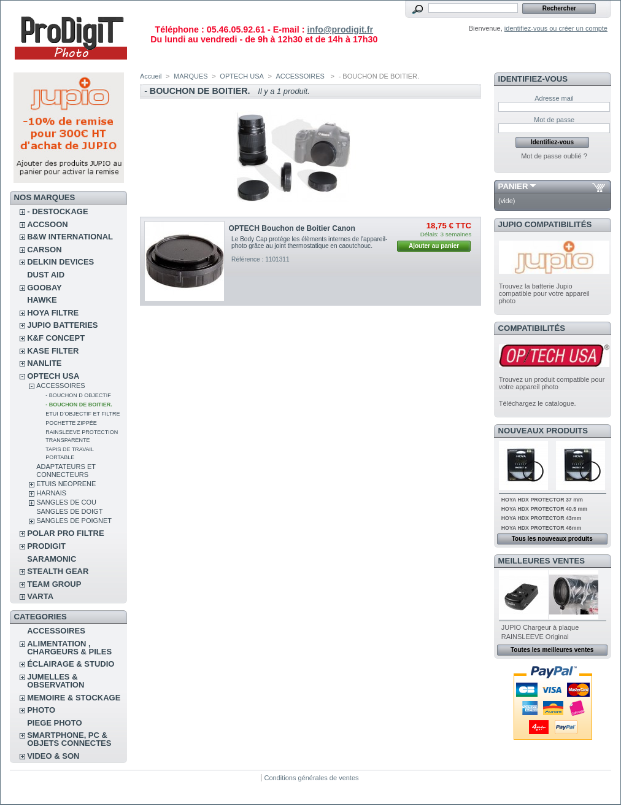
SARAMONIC (51, 559)
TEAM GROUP (54, 584)
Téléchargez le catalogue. (537, 403)
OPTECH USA (53, 376)
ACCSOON (47, 224)
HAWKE (41, 299)
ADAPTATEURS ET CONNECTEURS (66, 470)
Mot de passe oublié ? (554, 156)
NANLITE (44, 363)
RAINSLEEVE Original (535, 636)
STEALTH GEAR (57, 571)
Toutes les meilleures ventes (552, 649)
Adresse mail (554, 98)
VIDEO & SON (53, 756)
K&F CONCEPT (56, 338)
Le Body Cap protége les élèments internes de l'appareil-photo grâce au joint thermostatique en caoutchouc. (309, 242)
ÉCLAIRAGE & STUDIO (70, 663)
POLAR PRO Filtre (65, 533)
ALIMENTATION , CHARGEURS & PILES (69, 647)
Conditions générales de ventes (311, 777)
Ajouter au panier (434, 245)
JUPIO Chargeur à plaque (540, 627)
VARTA (40, 596)
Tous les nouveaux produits (552, 538)
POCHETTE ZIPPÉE (71, 423)
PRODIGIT (46, 546)
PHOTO (41, 710)
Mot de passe (554, 119)
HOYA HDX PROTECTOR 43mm (541, 518)
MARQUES (191, 76)
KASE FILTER (53, 350)
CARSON (44, 249)
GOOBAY (44, 287)
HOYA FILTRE (53, 312)
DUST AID (45, 274)
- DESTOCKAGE (57, 211)
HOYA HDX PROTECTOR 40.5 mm (544, 509)
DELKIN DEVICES (60, 261)
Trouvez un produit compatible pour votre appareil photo (552, 383)
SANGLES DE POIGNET (74, 520)
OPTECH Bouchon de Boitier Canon (292, 228)
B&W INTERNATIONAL (70, 236)
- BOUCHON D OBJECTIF (78, 395)
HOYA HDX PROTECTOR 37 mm (542, 500)
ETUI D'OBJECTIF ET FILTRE (82, 414)
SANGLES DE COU (66, 502)
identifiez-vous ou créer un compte (556, 28)
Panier (513, 186)
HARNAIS (51, 493)
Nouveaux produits (543, 430)
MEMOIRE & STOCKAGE (73, 697)
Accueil (150, 76)
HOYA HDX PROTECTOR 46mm (541, 528)
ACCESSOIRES (60, 385)
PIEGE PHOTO (54, 722)
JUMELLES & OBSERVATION (55, 680)
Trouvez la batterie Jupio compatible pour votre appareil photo (544, 293)
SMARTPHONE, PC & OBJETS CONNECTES (69, 739)
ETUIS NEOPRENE (66, 483)
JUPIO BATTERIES (62, 325)
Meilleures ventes (541, 560)
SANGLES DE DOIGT (69, 511)
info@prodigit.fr (340, 29)
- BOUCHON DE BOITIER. (78, 404)
